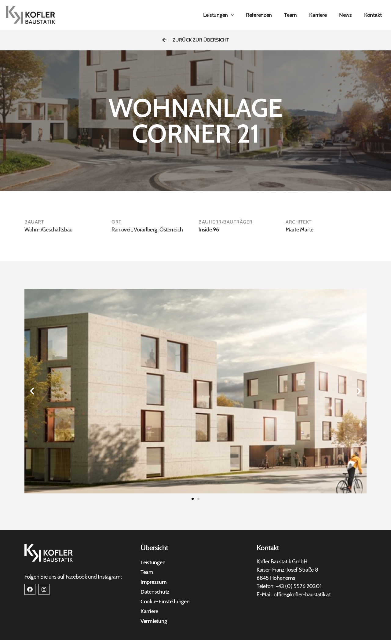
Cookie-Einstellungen (165, 601)
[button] (195, 40)
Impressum (154, 582)
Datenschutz (155, 591)
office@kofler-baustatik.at (302, 594)
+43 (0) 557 (289, 586)
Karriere (318, 15)
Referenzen (259, 15)
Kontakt (373, 15)
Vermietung (154, 621)
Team (290, 15)
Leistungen (218, 15)
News (345, 15)
